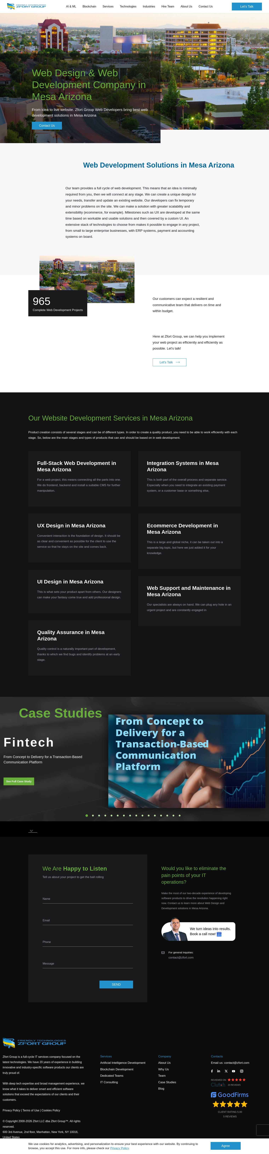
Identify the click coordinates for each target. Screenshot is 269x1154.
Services (106, 1056)
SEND (116, 984)
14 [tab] (167, 815)
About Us (164, 1062)
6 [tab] (118, 815)
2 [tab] (93, 815)
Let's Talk (246, 6)
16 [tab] (180, 815)
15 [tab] (173, 815)
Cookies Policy (51, 1110)
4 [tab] (105, 815)
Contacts (217, 1056)
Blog (161, 1088)
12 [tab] (155, 815)
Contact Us (206, 6)
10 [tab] (142, 815)
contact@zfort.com (181, 957)
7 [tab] (124, 815)
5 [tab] (111, 815)
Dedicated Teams (111, 1075)
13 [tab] (161, 815)
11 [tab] (149, 815)
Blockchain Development (116, 1069)
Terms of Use (30, 1110)
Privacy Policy (119, 1148)
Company (164, 1056)
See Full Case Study (19, 781)
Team (162, 1075)
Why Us (163, 1069)
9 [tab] (136, 815)
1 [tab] (87, 815)
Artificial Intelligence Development (122, 1062)
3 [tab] (99, 815)
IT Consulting (109, 1082)
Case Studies (167, 1082)
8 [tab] (130, 815)
